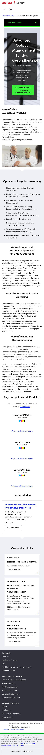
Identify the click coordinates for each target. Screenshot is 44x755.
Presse (4, 706)
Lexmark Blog (7, 717)
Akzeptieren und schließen (22, 751)
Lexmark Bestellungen (11, 694)
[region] (22, 744)
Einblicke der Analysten (11, 714)
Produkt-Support (8, 683)
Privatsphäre (5, 729)
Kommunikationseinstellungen (14, 680)
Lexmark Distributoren (11, 697)
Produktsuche (25, 406)
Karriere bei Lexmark (10, 660)
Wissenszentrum (10, 703)
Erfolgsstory (7, 710)
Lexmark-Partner (8, 671)
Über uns (5, 656)
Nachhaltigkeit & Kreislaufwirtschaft (16, 667)
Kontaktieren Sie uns (12, 676)
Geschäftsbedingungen (17, 729)
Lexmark (6, 653)
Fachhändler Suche (9, 690)
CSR (3, 663)
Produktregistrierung (10, 687)
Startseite (28, 3)
